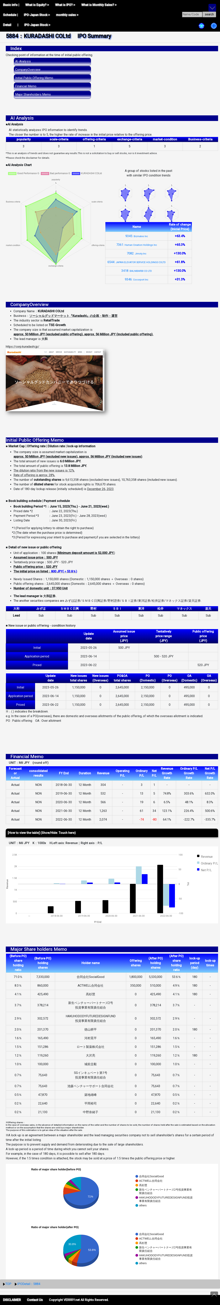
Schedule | (10, 15)
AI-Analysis (23, 61)
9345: (136, 236)
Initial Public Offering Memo (34, 78)
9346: (136, 279)
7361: (136, 245)
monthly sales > (67, 15)
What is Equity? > (37, 5)
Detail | (10, 25)
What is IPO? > (65, 5)
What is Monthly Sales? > (99, 5)
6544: (136, 262)
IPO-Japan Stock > (37, 15)
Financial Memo (25, 86)
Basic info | (11, 5)
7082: (136, 253)
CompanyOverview (27, 69)
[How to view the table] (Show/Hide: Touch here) (42, 833)
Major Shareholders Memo (33, 94)
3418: (136, 271)
